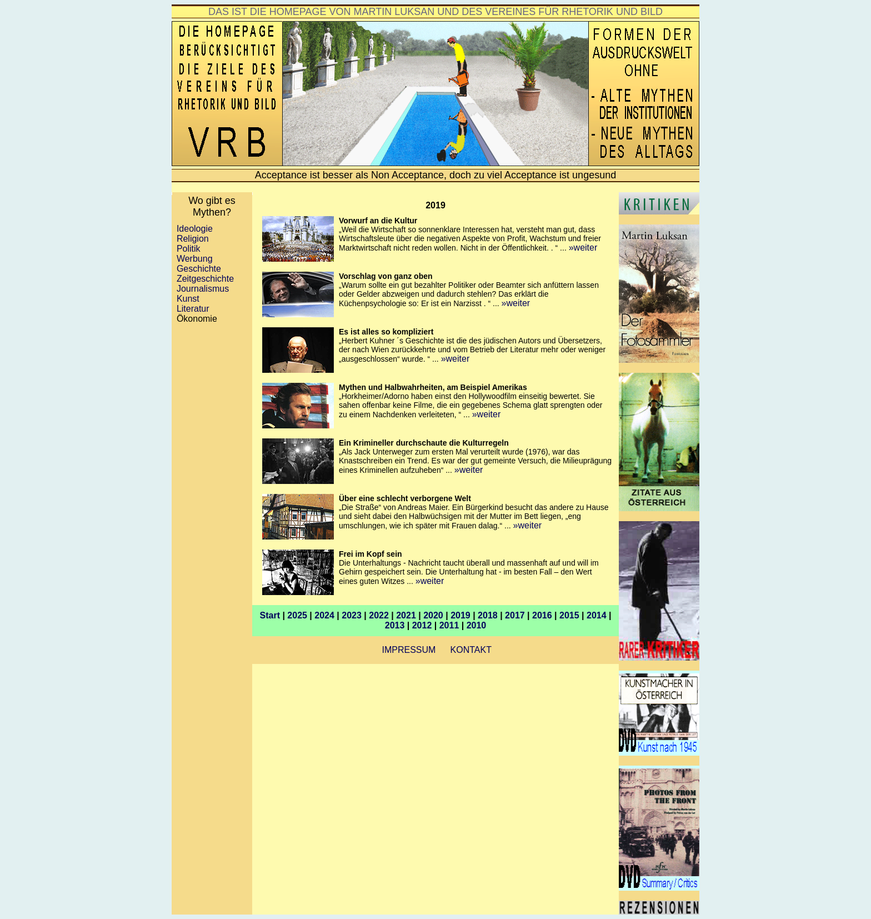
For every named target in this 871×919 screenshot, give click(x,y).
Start (270, 615)
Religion (193, 238)
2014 (597, 615)
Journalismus (203, 288)
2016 (542, 615)
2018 (488, 615)
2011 (449, 625)
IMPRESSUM (407, 650)
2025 (297, 615)
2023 (352, 615)
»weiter (583, 247)
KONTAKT (471, 650)
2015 (569, 615)
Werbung (195, 258)
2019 (460, 615)
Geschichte (199, 268)
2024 (324, 615)
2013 (395, 625)
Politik (186, 248)
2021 (406, 615)
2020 (433, 615)
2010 (477, 625)
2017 (515, 615)
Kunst (185, 298)
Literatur (193, 308)
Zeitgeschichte (205, 278)
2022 (379, 615)
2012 (422, 625)
